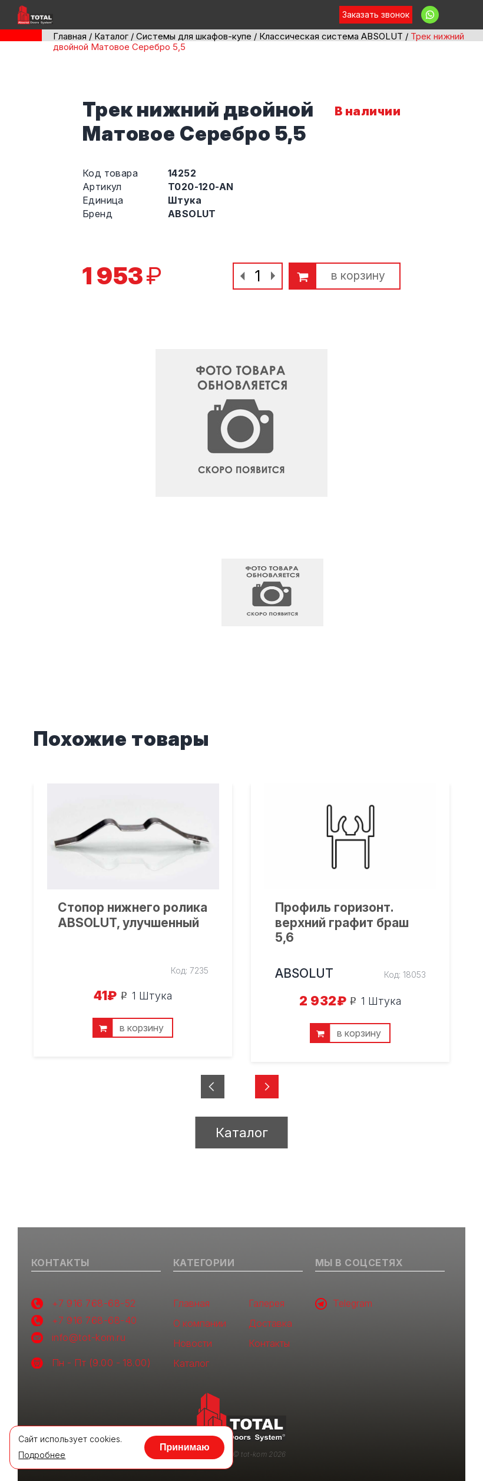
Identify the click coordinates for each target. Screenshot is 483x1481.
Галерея (266, 1303)
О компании (199, 1323)
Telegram (343, 1304)
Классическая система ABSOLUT (331, 36)
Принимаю (185, 1447)
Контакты (269, 1343)
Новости (192, 1343)
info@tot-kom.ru (88, 1337)
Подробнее (41, 1455)
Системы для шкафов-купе (194, 36)
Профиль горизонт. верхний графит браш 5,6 (342, 922)
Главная (70, 36)
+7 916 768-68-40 (94, 1320)
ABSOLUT (304, 973)
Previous (221, 1091)
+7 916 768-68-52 (94, 1303)
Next (254, 1091)
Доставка (270, 1323)
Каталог (111, 36)
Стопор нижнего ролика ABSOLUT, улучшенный (132, 914)
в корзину (357, 276)
